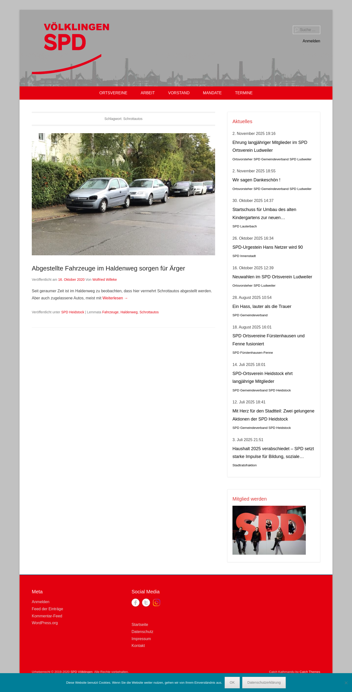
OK (232, 682)
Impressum (141, 639)
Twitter (146, 602)
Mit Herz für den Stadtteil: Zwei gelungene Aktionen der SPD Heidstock (273, 415)
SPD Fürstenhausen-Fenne (252, 352)
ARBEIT (148, 93)
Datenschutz (142, 632)
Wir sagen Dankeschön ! (256, 179)
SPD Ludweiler (300, 159)
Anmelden (311, 41)
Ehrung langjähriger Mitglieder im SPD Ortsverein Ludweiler (269, 146)
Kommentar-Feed (47, 616)
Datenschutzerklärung (264, 682)
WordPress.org (45, 623)
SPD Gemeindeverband (271, 159)
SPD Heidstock (72, 312)
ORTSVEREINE (113, 93)
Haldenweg (129, 312)
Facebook (136, 602)
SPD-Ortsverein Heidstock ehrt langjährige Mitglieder (262, 377)
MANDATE (212, 93)
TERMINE (244, 93)
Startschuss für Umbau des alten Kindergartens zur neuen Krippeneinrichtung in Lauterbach (264, 214)
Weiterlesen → (115, 298)
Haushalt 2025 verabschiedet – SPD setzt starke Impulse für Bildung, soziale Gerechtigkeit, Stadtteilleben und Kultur (273, 453)
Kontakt (138, 646)
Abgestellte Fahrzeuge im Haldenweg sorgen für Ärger (108, 268)
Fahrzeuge (110, 312)
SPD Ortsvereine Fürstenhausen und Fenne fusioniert (268, 339)
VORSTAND (179, 93)
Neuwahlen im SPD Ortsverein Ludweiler (272, 276)
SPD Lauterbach (244, 226)
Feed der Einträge (47, 609)
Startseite (140, 624)
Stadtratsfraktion (244, 465)
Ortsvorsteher (242, 159)
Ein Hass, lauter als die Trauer (261, 306)
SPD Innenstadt (244, 256)
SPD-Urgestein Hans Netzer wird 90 (267, 247)
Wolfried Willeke (104, 279)
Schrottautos (149, 312)
